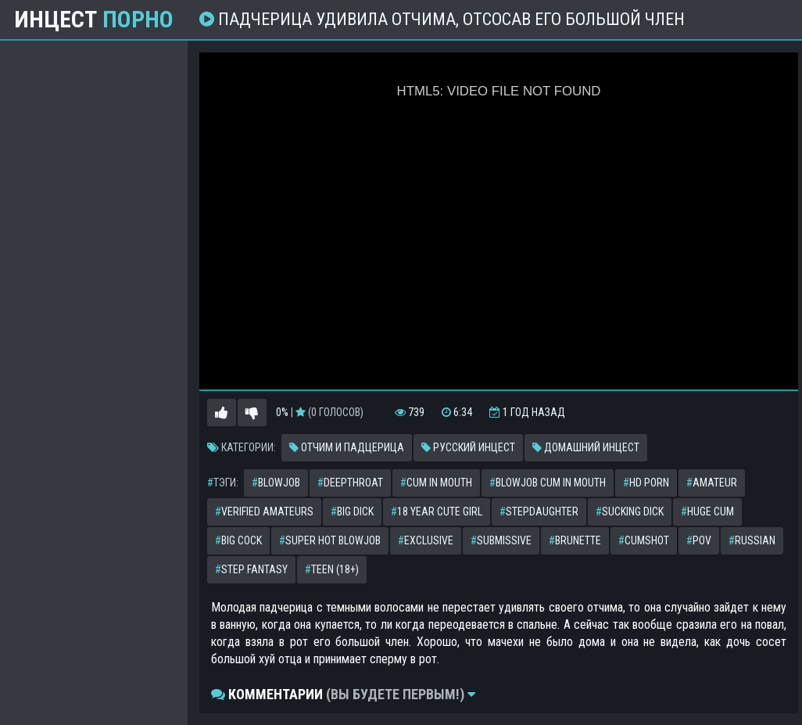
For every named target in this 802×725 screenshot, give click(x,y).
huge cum (707, 511)
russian (752, 540)
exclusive (425, 540)
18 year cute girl (436, 511)
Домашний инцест (585, 447)
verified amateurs (264, 511)
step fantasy (251, 569)
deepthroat (350, 482)
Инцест (94, 19)
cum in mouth (436, 482)
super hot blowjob (330, 540)
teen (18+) (332, 569)
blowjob (276, 482)
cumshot (643, 540)
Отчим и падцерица (346, 447)
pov (698, 540)
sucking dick (630, 511)
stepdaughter (538, 511)
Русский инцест (468, 447)
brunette (575, 540)
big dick (352, 511)
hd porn (646, 482)
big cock (238, 540)
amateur (711, 482)
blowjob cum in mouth (547, 482)
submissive (501, 540)
